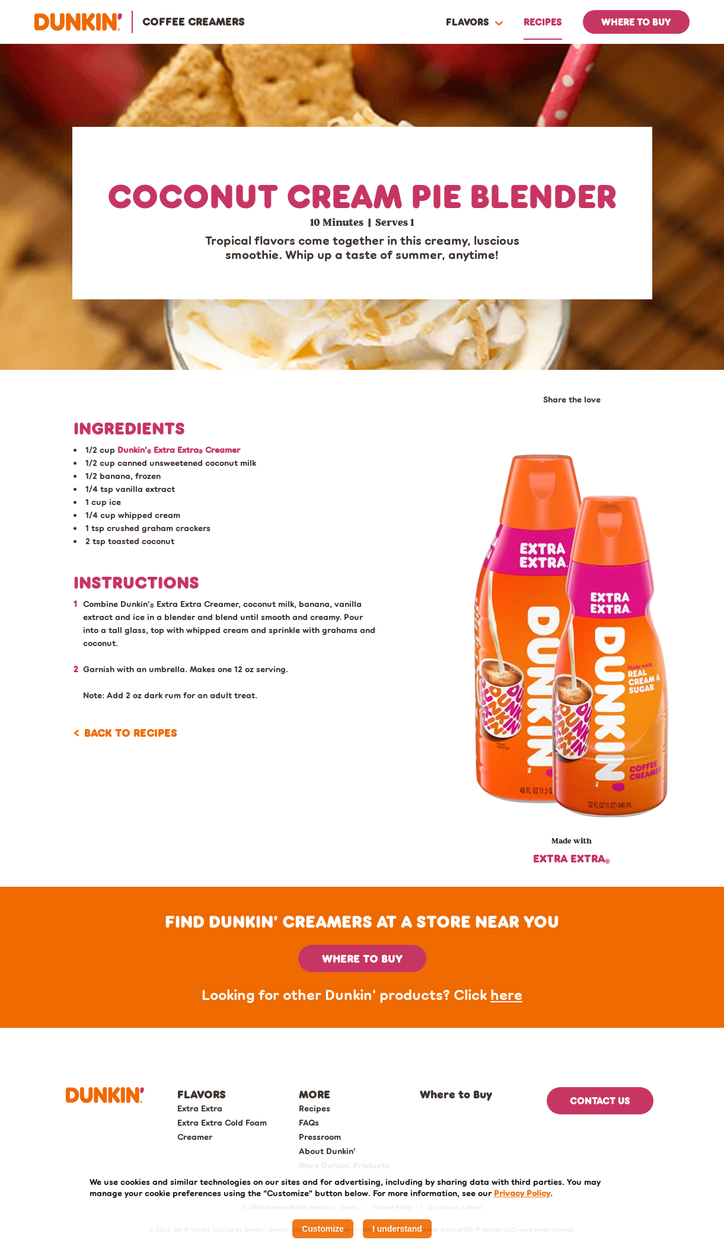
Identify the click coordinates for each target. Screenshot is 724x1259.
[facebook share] (547, 417)
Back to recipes (130, 732)
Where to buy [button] (362, 958)
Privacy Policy (522, 1193)
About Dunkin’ (327, 1151)
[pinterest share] (589, 417)
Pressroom (320, 1137)
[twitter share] (525, 417)
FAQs (309, 1122)
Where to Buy (456, 1094)
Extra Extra (199, 1108)
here (506, 994)
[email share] (568, 417)
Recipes (314, 1108)
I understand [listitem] (397, 1229)
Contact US (600, 1100)
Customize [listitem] (323, 1229)
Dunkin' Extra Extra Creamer (178, 450)
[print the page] (611, 417)
